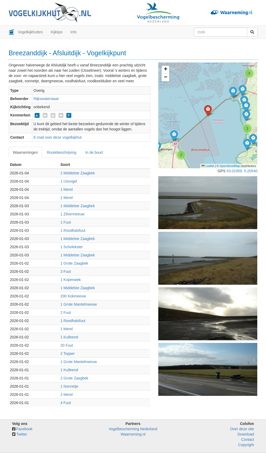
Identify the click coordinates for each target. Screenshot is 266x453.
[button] (174, 135)
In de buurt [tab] (94, 152)
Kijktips (56, 32)
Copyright (246, 445)
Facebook (24, 429)
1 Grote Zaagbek (74, 263)
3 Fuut (65, 271)
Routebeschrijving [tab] (61, 152)
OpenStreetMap (229, 165)
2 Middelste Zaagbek (77, 173)
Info (73, 32)
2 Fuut (65, 312)
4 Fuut (65, 403)
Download (245, 434)
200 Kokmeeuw (73, 296)
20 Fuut (66, 345)
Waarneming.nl (133, 434)
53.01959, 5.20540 (242, 171)
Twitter (21, 434)
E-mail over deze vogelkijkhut (58, 137)
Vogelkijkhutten (30, 32)
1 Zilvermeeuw (72, 214)
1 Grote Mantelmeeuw (78, 304)
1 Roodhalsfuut (72, 230)
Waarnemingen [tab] (25, 152)
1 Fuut (65, 222)
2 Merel (66, 394)
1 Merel (66, 189)
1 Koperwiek (70, 280)
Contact (247, 439)
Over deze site (242, 429)
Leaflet (207, 165)
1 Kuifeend (69, 337)
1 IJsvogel (68, 181)
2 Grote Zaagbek (74, 378)
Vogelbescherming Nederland (133, 429)
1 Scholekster (71, 247)
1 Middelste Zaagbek (77, 206)
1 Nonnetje (69, 386)
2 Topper (67, 353)
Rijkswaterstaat (46, 99)
